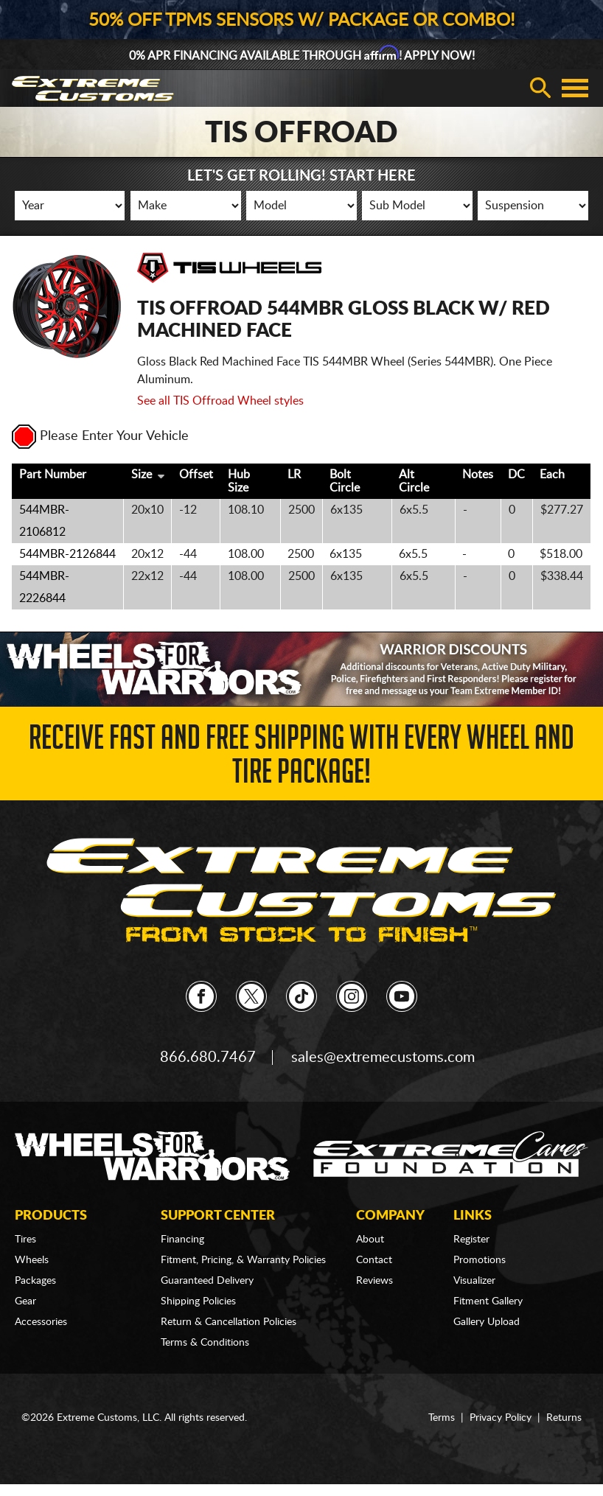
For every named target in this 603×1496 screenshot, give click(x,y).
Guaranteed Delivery (207, 1281)
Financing (182, 1239)
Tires (25, 1239)
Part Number (52, 474)
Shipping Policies (198, 1301)
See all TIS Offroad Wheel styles (220, 401)
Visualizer (474, 1281)
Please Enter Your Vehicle (100, 436)
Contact (374, 1260)
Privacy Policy (500, 1418)
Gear (25, 1301)
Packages (35, 1281)
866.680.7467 (208, 1057)
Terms (441, 1418)
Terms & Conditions (205, 1343)
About (370, 1239)
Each (552, 474)
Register (471, 1239)
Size (141, 474)
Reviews (374, 1281)
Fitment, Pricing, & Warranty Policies (243, 1260)
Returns (564, 1418)
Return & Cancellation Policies (228, 1322)
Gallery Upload (486, 1322)
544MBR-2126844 (67, 554)
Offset (196, 474)
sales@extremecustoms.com (383, 1057)
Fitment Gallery (488, 1301)
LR (294, 474)
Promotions (479, 1260)
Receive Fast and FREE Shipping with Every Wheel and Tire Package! (301, 758)
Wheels (32, 1260)
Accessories (41, 1322)
